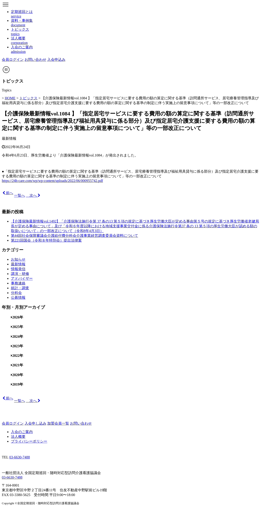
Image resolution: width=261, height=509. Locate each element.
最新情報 (9, 138)
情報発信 (18, 269)
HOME (10, 98)
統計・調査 (20, 288)
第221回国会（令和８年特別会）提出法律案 (46, 240)
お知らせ (18, 259)
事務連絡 (18, 283)
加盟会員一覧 (58, 423)
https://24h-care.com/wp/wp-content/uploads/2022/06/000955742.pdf (52, 181)
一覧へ (19, 195)
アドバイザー (22, 278)
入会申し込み (35, 423)
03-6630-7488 (19, 457)
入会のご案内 (22, 432)
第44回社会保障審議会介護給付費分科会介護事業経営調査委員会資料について (74, 235)
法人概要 (18, 436)
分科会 (16, 293)
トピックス (28, 98)
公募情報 (18, 297)
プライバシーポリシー (29, 441)
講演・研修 (20, 274)
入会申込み (56, 59)
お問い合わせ (35, 59)
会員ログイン (13, 59)
